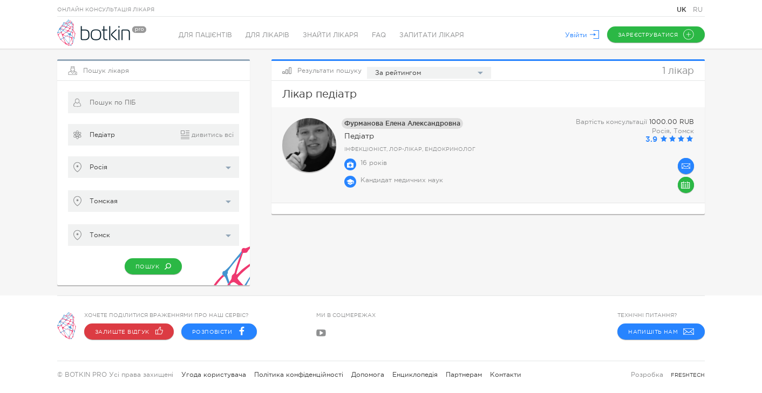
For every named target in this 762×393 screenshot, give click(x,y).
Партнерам (464, 374)
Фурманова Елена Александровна (402, 123)
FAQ (379, 35)
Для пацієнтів (205, 35)
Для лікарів (267, 35)
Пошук (153, 266)
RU (698, 9)
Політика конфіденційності (298, 374)
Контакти (505, 374)
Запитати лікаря (431, 35)
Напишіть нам (661, 331)
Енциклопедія (415, 374)
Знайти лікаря (330, 35)
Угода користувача (213, 374)
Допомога (367, 374)
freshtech (688, 375)
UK (683, 9)
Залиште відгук (129, 331)
